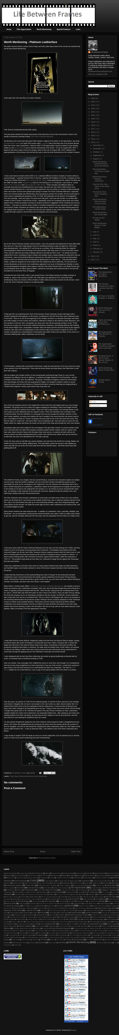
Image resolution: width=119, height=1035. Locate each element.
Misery (16, 908)
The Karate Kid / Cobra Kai (81, 933)
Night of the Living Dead (12, 185)
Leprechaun (77, 903)
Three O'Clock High (108, 937)
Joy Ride (71, 901)
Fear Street (47, 888)
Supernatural (95, 926)
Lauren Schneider (65, 903)
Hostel (62, 897)
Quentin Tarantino (91, 913)
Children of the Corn (63, 877)
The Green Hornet (112, 930)
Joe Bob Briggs (23, 901)
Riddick (62, 917)
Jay (104, 899)
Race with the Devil (107, 912)
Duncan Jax (100, 885)
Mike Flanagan (113, 906)
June (95, 235)
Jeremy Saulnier (10, 901)
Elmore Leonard (9, 888)
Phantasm (80, 910)
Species (43, 924)
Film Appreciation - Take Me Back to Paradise (106, 334)
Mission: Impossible (27, 908)
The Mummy (39, 935)
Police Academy (15, 912)
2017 (93, 129)
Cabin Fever (20, 877)
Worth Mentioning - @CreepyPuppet (100, 213)
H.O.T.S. (114, 892)
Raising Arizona (18, 915)
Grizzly (80, 892)
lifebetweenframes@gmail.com (100, 71)
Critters (109, 881)
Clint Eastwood (20, 881)
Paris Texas (44, 910)
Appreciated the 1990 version (35, 185)
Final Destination (96, 888)
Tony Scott (15, 939)
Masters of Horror (84, 906)
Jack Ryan (62, 899)
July (95, 232)
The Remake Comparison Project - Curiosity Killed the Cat (107, 287)
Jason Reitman (88, 899)
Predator (35, 912)
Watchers (99, 939)
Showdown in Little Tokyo (45, 921)
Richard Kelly (39, 917)
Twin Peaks (60, 939)
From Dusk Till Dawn (68, 890)
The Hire (22, 933)
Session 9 (14, 921)
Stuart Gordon (40, 926)
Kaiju (103, 901)
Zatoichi (16, 945)
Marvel (70, 906)
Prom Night (53, 912)
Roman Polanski (46, 919)
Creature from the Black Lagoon (68, 881)
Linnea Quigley (14, 906)
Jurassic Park (81, 901)
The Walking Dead (84, 937)
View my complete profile (97, 74)
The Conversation (40, 930)
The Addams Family (93, 928)
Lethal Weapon (105, 903)
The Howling (42, 933)
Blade (64, 875)
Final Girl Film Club (112, 888)
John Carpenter (31, 180)
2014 (93, 139)
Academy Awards (24, 873)
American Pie (80, 873)
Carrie (52, 877)
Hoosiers (23, 897)
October (96, 152)
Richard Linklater (51, 917)
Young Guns (8, 945)
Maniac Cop (50, 906)
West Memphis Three (19, 942)
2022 (93, 112)
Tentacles (46, 928)
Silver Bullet (93, 921)
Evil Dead (20, 888)
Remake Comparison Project (77, 915)
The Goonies (100, 930)
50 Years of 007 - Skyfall (99, 219)
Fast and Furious (34, 888)
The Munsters (52, 935)
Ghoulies (17, 892)
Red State (53, 915)
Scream (6, 921)
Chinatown (77, 877)
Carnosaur (43, 877)
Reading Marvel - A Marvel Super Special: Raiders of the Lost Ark (106, 359)
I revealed (45, 143)
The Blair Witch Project (107, 928)
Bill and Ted (44, 875)
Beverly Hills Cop (33, 875)
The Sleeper (7, 937)
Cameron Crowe (32, 877)
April (95, 242)
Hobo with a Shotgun (12, 897)
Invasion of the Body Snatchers (28, 899)
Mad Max (41, 906)
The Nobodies (62, 935)
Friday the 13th (50, 890)
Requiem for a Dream (98, 915)
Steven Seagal (112, 924)
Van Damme (78, 940)
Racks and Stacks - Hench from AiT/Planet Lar (106, 322)
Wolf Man (61, 942)
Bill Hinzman (55, 875)
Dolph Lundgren (65, 885)
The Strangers (17, 937)
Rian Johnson (29, 917)
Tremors (44, 940)
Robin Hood (96, 917)
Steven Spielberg (25, 926)
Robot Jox (114, 917)
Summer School (63, 926)
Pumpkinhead (63, 912)
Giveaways (42, 892)
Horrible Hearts (34, 897)
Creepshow (85, 881)
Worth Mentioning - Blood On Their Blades (100, 225)
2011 (93, 260)
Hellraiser (92, 894)
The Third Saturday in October (35, 937)
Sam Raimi (70, 919)
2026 (93, 98)
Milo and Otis (8, 908)
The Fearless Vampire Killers (86, 930)
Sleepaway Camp (105, 921)
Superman (83, 926)
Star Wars (80, 924)
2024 (93, 105)
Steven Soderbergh (10, 926)
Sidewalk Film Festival (61, 921)
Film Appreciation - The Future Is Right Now (101, 171)
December (97, 145)
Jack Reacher (52, 899)
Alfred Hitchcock (37, 873)
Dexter (87, 883)
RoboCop (105, 917)
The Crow (50, 930)
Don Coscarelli (79, 885)
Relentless (61, 915)
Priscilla (43, 913)
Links (78, 29)
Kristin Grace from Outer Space (48, 903)
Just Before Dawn (93, 901)
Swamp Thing (106, 926)
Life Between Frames (99, 52)
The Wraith (97, 937)
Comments (95, 406)
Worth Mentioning (44, 29)
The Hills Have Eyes (10, 933)
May (95, 238)
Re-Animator (30, 915)
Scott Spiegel (111, 919)
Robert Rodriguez (83, 917)
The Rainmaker (104, 935)
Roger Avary (21, 919)
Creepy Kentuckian (98, 881)
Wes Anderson (109, 939)
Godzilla (59, 892)
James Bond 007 (74, 899)
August (96, 159)
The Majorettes (13, 935)
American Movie (56, 873)
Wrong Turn (100, 942)
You (115, 942)
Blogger (73, 1030)
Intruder (15, 899)
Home (9, 29)
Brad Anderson (89, 875)
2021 (93, 115)
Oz (26, 910)
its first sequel (19, 148)
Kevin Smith (11, 903)
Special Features (63, 29)
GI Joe (25, 892)
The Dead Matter (60, 930)
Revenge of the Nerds (16, 917)
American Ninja (68, 873)
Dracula (89, 885)
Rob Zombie (70, 917)
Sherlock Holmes (31, 921)
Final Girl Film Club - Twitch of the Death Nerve (101, 186)
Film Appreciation (24, 29)
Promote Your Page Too (95, 425)
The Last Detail (97, 933)
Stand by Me (63, 924)
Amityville (89, 873)
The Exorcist (71, 930)
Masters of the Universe (99, 906)
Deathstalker (66, 883)
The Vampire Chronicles (69, 937)
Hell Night (76, 894)
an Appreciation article (12, 143)
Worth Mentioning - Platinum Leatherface (100, 179)
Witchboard (32, 942)
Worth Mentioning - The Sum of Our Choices (106, 310)
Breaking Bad (101, 875)
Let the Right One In (90, 903)
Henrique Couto (103, 894)
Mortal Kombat (67, 908)
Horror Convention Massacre (49, 897)
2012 (93, 256)
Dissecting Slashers (14, 885)
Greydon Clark (70, 892)
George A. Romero (108, 890)
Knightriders (33, 903)
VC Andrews (90, 939)
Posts (93, 402)
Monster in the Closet (53, 908)
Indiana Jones (98, 897)
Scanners (87, 919)
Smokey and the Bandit (24, 924)
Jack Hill (42, 899)
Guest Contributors (91, 892)
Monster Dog (41, 908)
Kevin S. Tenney (113, 901)
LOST (25, 906)
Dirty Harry (115, 883)
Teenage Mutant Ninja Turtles (23, 928)
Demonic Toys (77, 883)
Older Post (75, 851)
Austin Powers (99, 873)
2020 (93, 119)
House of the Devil (73, 897)
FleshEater (10, 890)
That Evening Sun (79, 928)
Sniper (35, 924)
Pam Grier (33, 910)
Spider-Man (51, 924)
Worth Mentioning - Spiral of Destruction (106, 369)
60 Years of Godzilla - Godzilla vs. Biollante (107, 297)
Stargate (88, 924)
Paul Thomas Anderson (56, 910)
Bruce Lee (10, 877)
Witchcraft (41, 942)
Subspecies (52, 926)
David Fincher (17, 883)
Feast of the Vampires (61, 888)
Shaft (21, 921)
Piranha (105, 910)
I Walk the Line (86, 897)
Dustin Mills (111, 885)
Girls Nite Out (33, 892)
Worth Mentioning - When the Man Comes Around (100, 201)
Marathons (60, 906)
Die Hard (106, 883)
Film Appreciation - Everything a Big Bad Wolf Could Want (107, 346)
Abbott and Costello (10, 873)
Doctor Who (30, 885)
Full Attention (82, 890)
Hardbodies (18, 894)
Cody (11, 776)
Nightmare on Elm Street (12, 910)
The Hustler (52, 933)
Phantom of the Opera (93, 910)
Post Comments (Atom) (47, 858)
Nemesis (92, 908)
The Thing (42, 180)
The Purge (93, 935)
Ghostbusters (8, 892)
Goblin (52, 892)
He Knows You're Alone (64, 894)
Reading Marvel (41, 915)
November (97, 149)
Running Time (59, 919)
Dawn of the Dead (30, 883)
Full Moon (93, 890)
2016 (93, 132)
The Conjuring (26, 930)
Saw (79, 919)
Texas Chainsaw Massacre (23, 776)
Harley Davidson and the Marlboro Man (35, 894)
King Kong (22, 903)
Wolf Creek (52, 942)
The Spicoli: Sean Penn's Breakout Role (100, 194)
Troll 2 (52, 939)
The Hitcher (31, 933)
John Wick (62, 901)
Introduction (7, 899)
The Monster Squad (26, 935)
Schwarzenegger (98, 919)
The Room (114, 935)
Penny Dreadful (70, 910)
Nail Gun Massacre (80, 908)
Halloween (7, 894)
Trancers (35, 939)
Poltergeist (26, 912)
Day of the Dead (44, 883)
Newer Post (9, 851)
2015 (93, 135)
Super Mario (74, 926)
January (96, 252)
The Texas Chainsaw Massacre (42, 136)
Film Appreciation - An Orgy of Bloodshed (106, 274)
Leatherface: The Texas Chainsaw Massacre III (46, 586)
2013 (93, 142)
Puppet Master (76, 913)
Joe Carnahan (37, 901)
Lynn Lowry (32, 906)
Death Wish (56, 883)
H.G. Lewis (105, 892)
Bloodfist (71, 875)
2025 (93, 102)
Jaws (97, 899)
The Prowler (73, 935)
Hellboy (83, 894)
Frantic (40, 890)
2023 (93, 108)
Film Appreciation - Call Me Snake (100, 208)
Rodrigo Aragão (9, 919)
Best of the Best (20, 875)
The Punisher (83, 935)
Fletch (19, 890)
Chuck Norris (88, 877)
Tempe (37, 928)
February (96, 249)
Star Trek (71, 924)
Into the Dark (111, 897)
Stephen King (27, 183)
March (95, 245)
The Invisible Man (63, 933)
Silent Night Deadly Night (79, 921)
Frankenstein (29, 890)
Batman (8, 875)
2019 (93, 122)
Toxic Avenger (26, 939)
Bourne (79, 875)
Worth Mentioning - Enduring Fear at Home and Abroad (100, 164)
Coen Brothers (49, 881)
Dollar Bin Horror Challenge (48, 885)
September (97, 155)
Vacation (68, 939)
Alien (47, 873)
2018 (93, 125)
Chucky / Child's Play (103, 877)
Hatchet (51, 894)
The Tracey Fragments (53, 937)
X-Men (109, 942)
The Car (17, 930)
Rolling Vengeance (33, 919)
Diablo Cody (96, 883)
